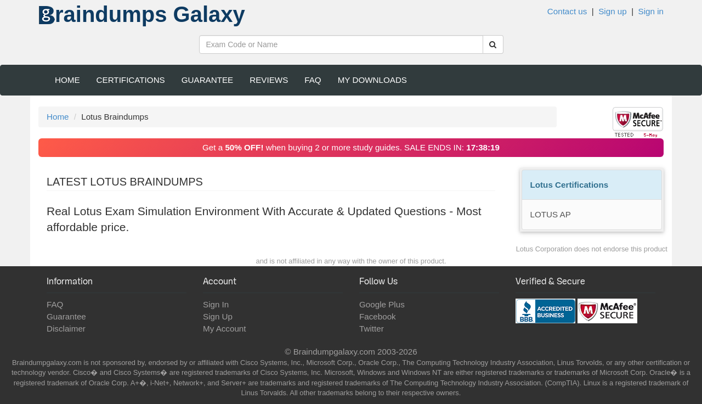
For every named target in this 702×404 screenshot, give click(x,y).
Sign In (216, 304)
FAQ (312, 80)
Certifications (131, 80)
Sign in (651, 11)
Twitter (371, 328)
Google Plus (382, 304)
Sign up (612, 11)
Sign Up (218, 316)
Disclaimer (66, 328)
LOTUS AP (550, 214)
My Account (224, 328)
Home (67, 80)
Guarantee (208, 80)
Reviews (269, 80)
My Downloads (372, 80)
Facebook (377, 316)
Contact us (567, 11)
